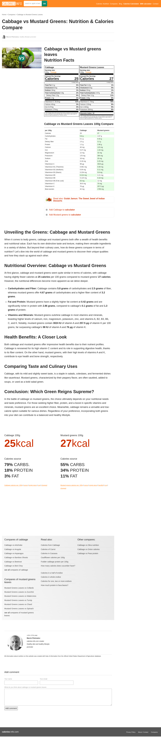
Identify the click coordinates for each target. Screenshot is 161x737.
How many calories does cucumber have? (58, 566)
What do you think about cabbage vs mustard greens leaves (25, 687)
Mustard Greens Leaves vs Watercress (20, 596)
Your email (43, 679)
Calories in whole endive (51, 577)
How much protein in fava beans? (54, 585)
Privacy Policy (131, 732)
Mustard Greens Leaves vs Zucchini (19, 592)
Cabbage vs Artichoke (13, 545)
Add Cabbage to (62, 210)
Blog (120, 4)
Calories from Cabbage (50, 545)
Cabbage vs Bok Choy (13, 566)
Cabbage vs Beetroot (13, 562)
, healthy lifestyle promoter (21, 37)
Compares (114, 4)
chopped (44, 485)
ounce (26, 485)
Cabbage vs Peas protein (87, 553)
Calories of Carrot (48, 549)
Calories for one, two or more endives (56, 581)
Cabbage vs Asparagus (13, 553)
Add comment (11, 708)
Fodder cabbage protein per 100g (54, 562)
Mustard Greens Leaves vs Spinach (19, 608)
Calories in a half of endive (52, 573)
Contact (155, 4)
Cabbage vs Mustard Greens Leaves (30, 15)
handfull (100, 485)
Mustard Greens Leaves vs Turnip (18, 600)
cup (39, 485)
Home (4, 15)
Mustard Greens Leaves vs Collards (19, 588)
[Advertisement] (22, 92)
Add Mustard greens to (65, 215)
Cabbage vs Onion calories (88, 549)
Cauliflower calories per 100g (53, 557)
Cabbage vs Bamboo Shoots (16, 557)
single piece (33, 485)
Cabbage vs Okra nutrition (88, 545)
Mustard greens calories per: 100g (72, 485)
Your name (8, 679)
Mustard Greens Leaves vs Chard (18, 604)
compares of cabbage (19, 570)
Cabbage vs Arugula (12, 549)
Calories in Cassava (49, 553)
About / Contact (143, 732)
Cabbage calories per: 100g (13, 485)
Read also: (79, 199)
